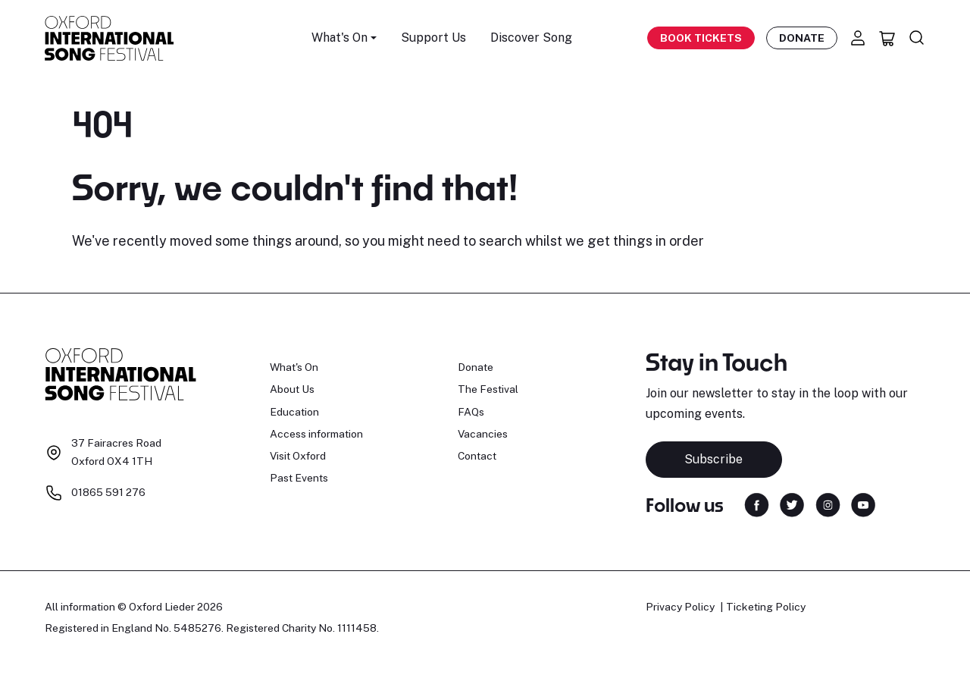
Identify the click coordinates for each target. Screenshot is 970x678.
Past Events (299, 478)
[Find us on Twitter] (792, 504)
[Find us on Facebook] (756, 504)
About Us (292, 389)
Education (294, 412)
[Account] (858, 38)
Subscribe (713, 459)
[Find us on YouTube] (863, 504)
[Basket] (887, 38)
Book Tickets (701, 38)
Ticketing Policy (766, 607)
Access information (316, 434)
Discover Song (531, 37)
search (500, 241)
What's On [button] (339, 37)
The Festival (488, 389)
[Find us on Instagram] (827, 504)
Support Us (433, 37)
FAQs (471, 412)
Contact (477, 456)
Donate (801, 38)
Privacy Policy (680, 607)
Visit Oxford (298, 456)
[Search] (917, 38)
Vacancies (483, 434)
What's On (294, 367)
